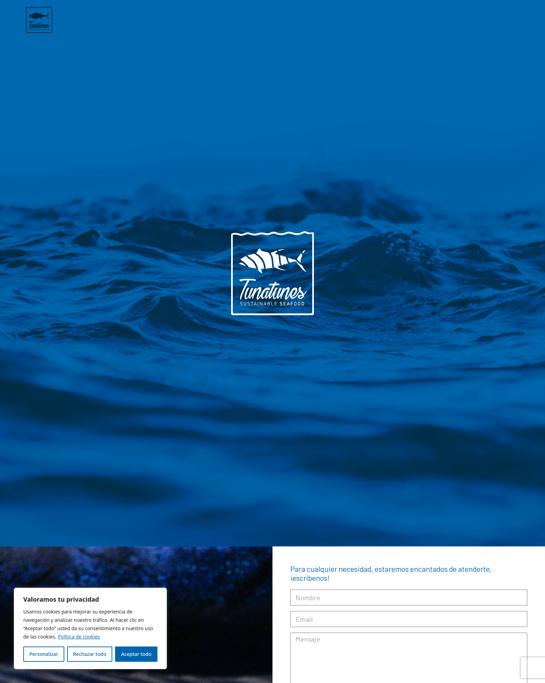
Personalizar (43, 654)
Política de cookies (79, 636)
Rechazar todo (89, 654)
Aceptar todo (136, 654)
